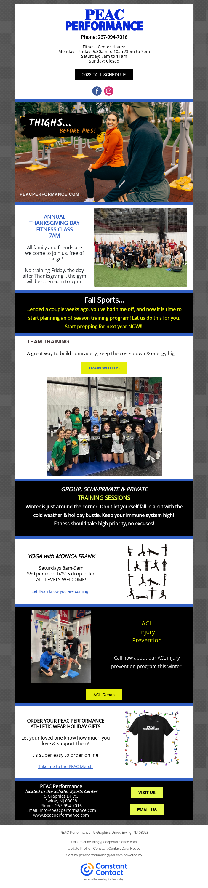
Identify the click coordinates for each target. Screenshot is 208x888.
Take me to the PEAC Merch (65, 766)
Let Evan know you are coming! (60, 591)
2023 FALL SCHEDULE (104, 74)
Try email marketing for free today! (104, 879)
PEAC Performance (61, 786)
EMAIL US (147, 809)
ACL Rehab (104, 694)
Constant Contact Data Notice (116, 849)
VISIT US (147, 792)
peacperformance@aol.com (101, 855)
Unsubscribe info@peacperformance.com (104, 842)
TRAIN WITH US (104, 368)
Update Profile (79, 849)
